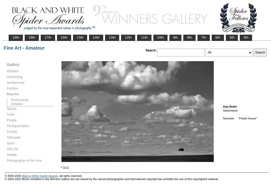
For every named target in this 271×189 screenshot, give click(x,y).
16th (64, 37)
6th (217, 37)
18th (31, 37)
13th (112, 37)
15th (80, 37)
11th (144, 37)
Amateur (17, 104)
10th (160, 37)
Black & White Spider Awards (40, 175)
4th (246, 37)
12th (128, 37)
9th (175, 37)
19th (15, 37)
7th (203, 37)
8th (189, 37)
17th (47, 37)
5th (232, 37)
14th (96, 37)
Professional (19, 100)
